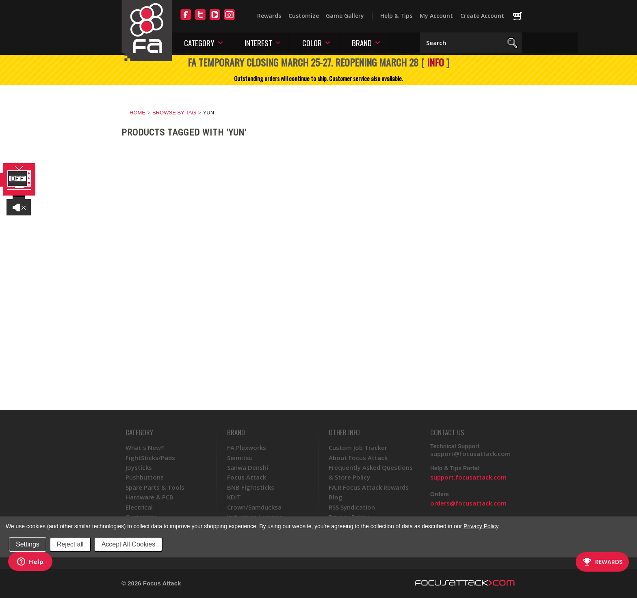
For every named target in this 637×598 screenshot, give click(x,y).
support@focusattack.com (470, 454)
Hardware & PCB (149, 497)
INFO (435, 62)
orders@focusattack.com (468, 503)
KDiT (234, 497)
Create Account (482, 15)
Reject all (70, 544)
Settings (27, 544)
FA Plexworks (246, 447)
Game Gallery (345, 15)
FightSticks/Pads (150, 458)
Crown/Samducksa (254, 507)
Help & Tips (396, 15)
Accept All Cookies (129, 544)
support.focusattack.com (468, 477)
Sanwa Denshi (247, 467)
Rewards (269, 15)
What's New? (145, 447)
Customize (303, 15)
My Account (436, 15)
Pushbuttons (145, 477)
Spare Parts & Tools (155, 487)
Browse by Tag (174, 113)
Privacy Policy (481, 526)
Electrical (139, 507)
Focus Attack (246, 477)
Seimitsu (240, 458)
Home (137, 113)
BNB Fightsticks (250, 487)
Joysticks (139, 467)
